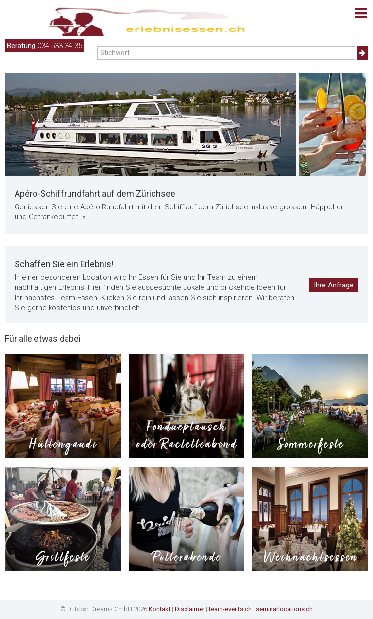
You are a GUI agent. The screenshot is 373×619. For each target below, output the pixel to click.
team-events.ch (230, 609)
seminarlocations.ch (284, 609)
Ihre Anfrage (334, 285)
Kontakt (159, 609)
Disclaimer (189, 609)
